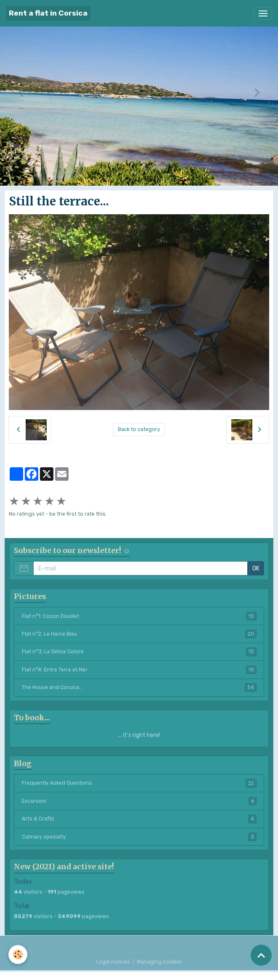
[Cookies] (17, 954)
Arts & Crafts (139, 819)
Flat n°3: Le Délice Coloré (139, 651)
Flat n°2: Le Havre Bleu (139, 634)
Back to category (139, 429)
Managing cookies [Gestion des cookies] (159, 962)
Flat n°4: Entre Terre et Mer (139, 670)
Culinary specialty (139, 837)
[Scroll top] (261, 955)
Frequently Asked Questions (139, 783)
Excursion (139, 801)
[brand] (48, 13)
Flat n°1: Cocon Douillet (139, 616)
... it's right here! (139, 735)
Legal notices (113, 962)
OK (255, 568)
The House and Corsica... (139, 687)
